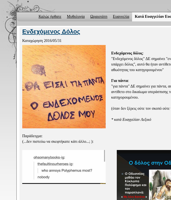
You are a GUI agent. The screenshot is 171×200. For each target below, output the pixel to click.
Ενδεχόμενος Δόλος (51, 31)
